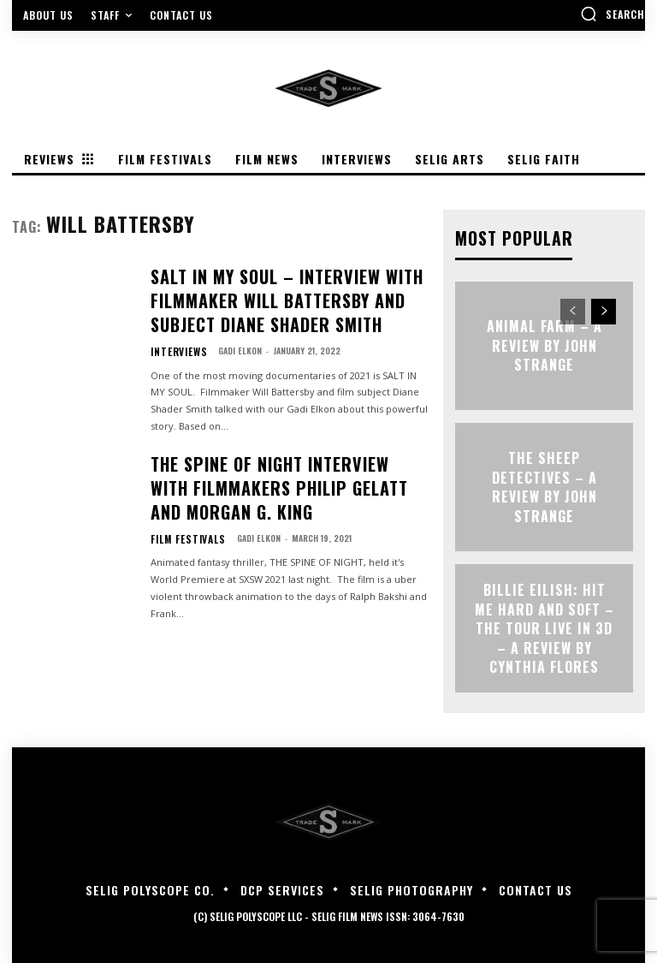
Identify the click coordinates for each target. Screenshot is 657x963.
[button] (612, 13)
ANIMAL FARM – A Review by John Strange (544, 344)
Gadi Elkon (228, 329)
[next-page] (603, 310)
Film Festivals (180, 494)
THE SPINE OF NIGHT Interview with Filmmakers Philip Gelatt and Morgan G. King (284, 454)
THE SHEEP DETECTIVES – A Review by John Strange (544, 485)
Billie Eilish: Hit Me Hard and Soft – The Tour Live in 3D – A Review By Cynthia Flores (544, 626)
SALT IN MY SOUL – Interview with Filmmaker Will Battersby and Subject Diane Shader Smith (278, 289)
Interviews (173, 329)
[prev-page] (572, 310)
